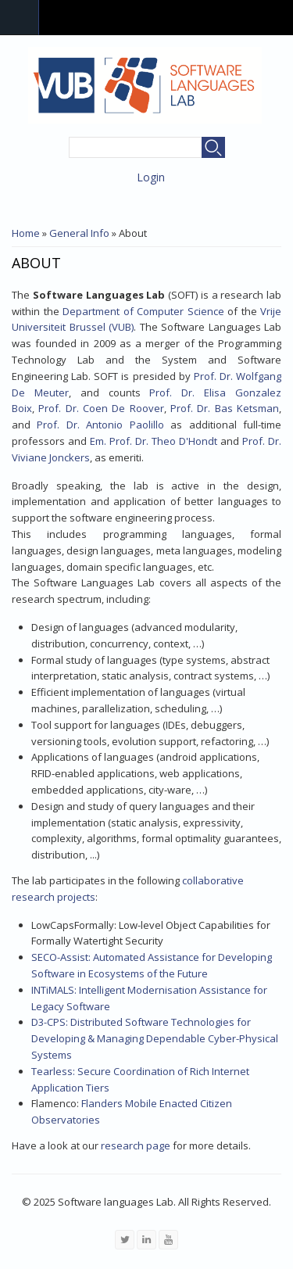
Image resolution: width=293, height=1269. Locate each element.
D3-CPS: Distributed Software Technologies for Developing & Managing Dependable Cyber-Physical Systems (154, 1038)
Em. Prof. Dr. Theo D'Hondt (153, 441)
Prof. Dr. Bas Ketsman (224, 408)
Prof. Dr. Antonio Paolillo (100, 425)
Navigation (19, 17)
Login (151, 177)
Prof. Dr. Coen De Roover (100, 408)
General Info (79, 233)
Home (26, 233)
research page (135, 1145)
